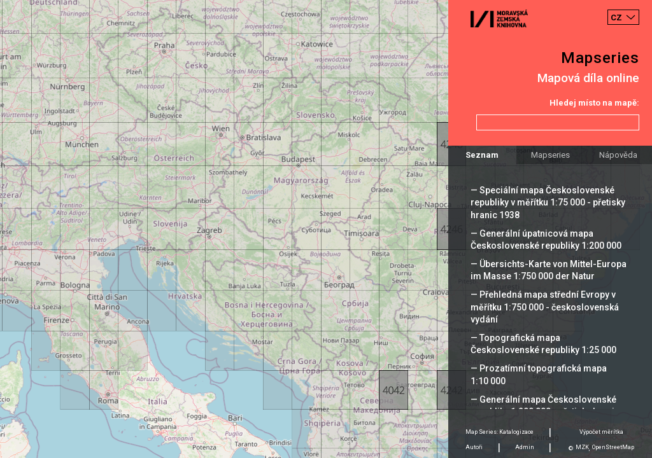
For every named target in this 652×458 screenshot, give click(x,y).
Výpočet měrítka (601, 432)
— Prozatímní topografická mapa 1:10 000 (539, 374)
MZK (582, 447)
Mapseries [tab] (550, 155)
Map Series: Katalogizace (499, 432)
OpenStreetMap (613, 447)
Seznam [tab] (482, 155)
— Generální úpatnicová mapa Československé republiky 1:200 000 (546, 239)
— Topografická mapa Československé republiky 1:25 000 (543, 344)
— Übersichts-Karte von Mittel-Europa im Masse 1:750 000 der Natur (549, 270)
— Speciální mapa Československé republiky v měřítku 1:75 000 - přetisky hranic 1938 (548, 202)
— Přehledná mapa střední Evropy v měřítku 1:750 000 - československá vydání (545, 306)
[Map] (326, 229)
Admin (524, 447)
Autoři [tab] (474, 447)
